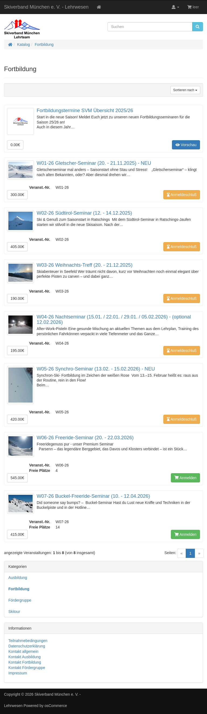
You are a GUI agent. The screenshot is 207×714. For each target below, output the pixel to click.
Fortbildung (44, 44)
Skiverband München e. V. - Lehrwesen (46, 7)
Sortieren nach (185, 90)
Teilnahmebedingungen (27, 641)
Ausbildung (17, 577)
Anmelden (185, 478)
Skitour (14, 611)
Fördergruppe (19, 600)
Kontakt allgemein (23, 651)
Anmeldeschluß (181, 195)
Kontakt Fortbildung (24, 662)
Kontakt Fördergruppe (26, 667)
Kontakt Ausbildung (24, 657)
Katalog (23, 44)
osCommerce (55, 705)
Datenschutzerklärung (26, 646)
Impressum (17, 673)
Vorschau (185, 145)
